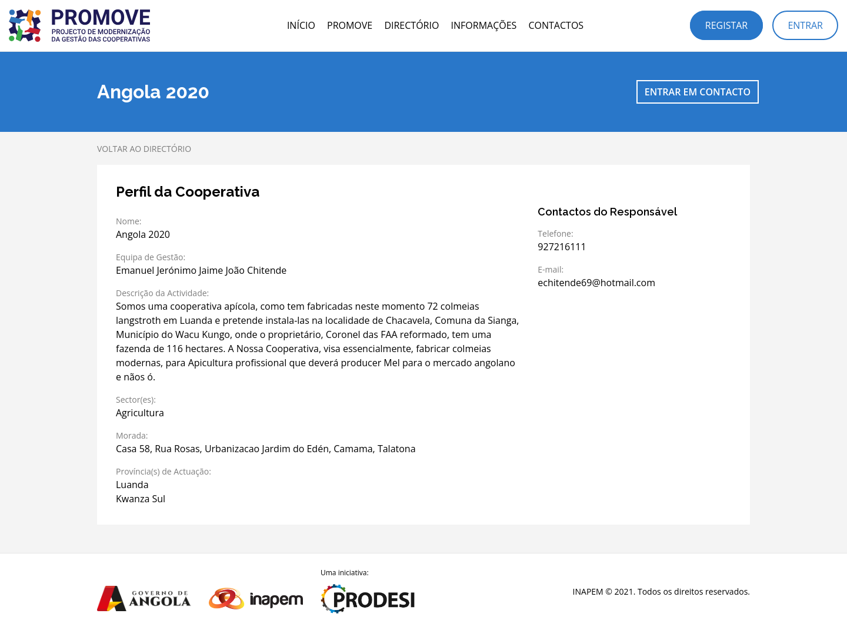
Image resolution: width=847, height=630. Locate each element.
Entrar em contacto (698, 91)
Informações (484, 25)
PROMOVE (349, 25)
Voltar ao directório (144, 148)
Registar (726, 25)
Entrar (805, 25)
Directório (411, 25)
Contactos (555, 25)
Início (301, 25)
